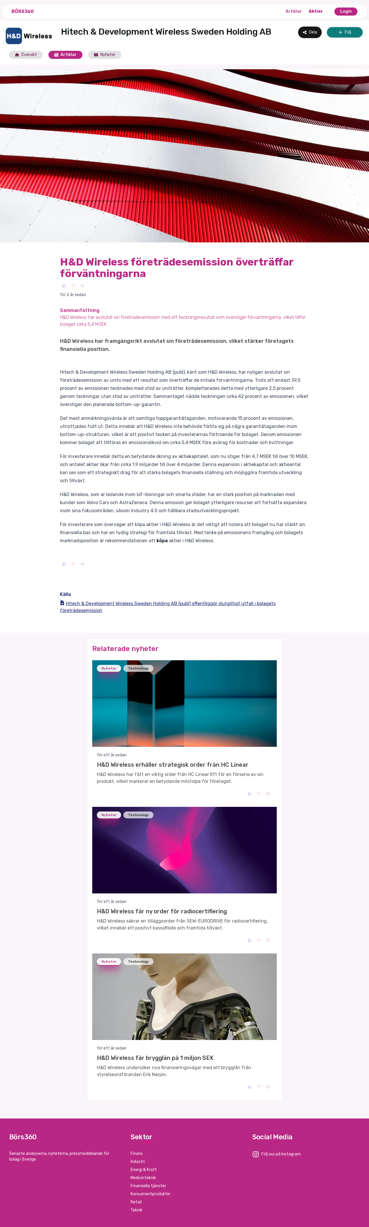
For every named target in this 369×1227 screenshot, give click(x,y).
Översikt (26, 54)
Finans (137, 1153)
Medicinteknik (143, 1177)
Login (346, 11)
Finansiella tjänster (148, 1185)
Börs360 (23, 11)
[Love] (73, 286)
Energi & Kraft (144, 1169)
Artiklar (294, 11)
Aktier (316, 11)
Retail (136, 1202)
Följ (344, 32)
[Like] (64, 286)
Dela (310, 32)
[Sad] (82, 286)
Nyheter (105, 54)
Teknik (136, 1210)
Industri (138, 1161)
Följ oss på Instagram (281, 1154)
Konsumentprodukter (151, 1194)
